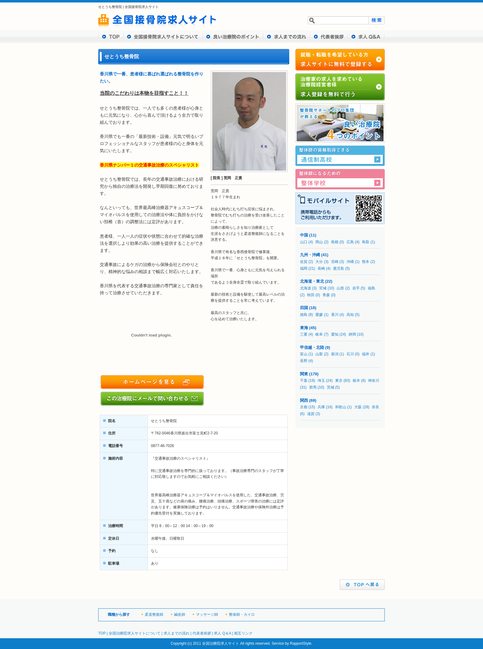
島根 (335, 242)
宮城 (323, 288)
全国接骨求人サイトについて (163, 36)
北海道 (305, 288)
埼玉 (321, 380)
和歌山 (340, 407)
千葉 (303, 380)
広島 (350, 242)
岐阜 (319, 334)
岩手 (356, 288)
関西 (304, 400)
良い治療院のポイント (233, 36)
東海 (304, 327)
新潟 (335, 354)
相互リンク (243, 633)
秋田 (311, 295)
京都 (303, 407)
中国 (304, 235)
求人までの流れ (286, 36)
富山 (303, 354)
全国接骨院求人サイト (142, 7)
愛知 (335, 334)
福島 (371, 288)
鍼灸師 (179, 614)
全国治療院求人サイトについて (134, 633)
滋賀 (311, 414)
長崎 (321, 268)
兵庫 (321, 407)
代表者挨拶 (329, 36)
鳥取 (365, 242)
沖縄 (350, 262)
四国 (304, 307)
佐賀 (303, 262)
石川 (350, 354)
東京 (339, 380)
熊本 (365, 262)
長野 (303, 361)
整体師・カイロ (242, 614)
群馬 (313, 387)
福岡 (303, 268)
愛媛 (319, 314)
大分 (319, 262)
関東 (304, 374)
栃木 (356, 380)
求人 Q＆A (222, 633)
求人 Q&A (366, 36)
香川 (335, 314)
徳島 (303, 314)
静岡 (352, 334)
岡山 (319, 242)
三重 (303, 334)
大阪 (358, 407)
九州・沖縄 (310, 254)
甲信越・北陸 (312, 347)
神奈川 (373, 380)
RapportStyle (300, 643)
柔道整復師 (154, 614)
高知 (350, 314)
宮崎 (335, 262)
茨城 (330, 387)
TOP (111, 36)
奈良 (375, 407)
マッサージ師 (207, 614)
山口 (303, 242)
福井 (365, 354)
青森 (326, 295)
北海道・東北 (312, 281)
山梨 (319, 354)
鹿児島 (338, 268)
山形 (340, 288)
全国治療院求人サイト (220, 643)
